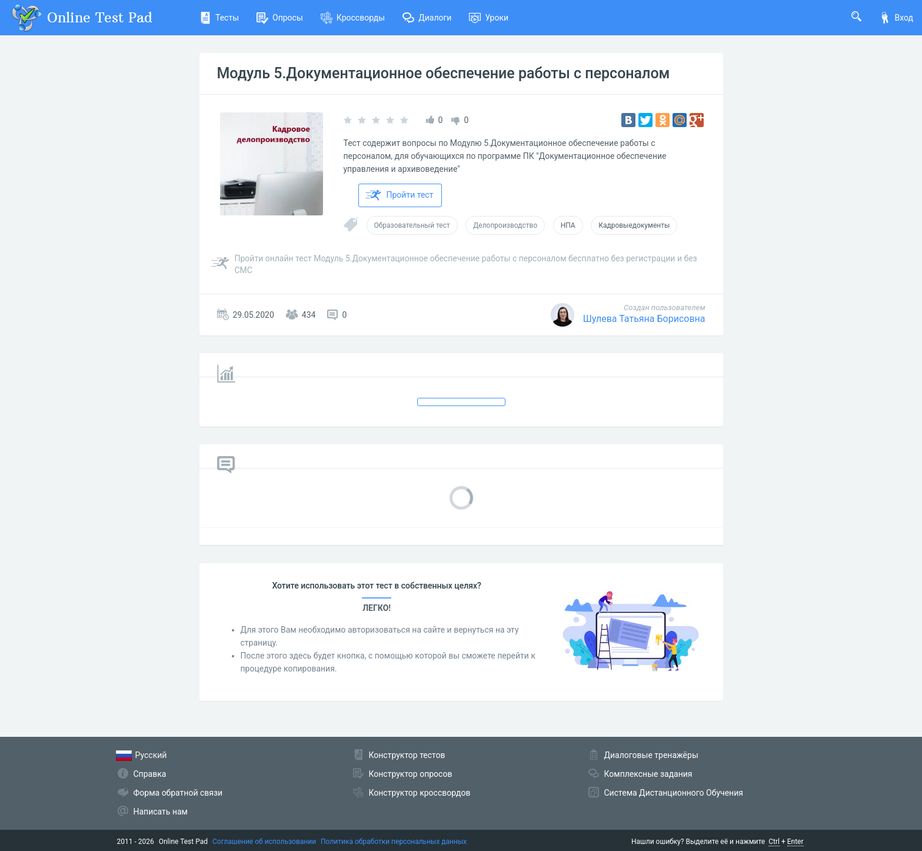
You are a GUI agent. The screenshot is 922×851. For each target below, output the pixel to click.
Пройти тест (399, 195)
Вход (896, 18)
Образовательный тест (412, 225)
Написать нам (161, 811)
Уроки (488, 18)
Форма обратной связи (178, 792)
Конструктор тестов (407, 755)
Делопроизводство (505, 225)
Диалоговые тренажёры (651, 755)
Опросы (280, 18)
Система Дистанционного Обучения (673, 792)
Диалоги (426, 18)
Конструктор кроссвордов (420, 792)
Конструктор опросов (410, 774)
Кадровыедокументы (634, 225)
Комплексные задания (648, 774)
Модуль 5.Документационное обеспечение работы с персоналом (443, 73)
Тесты (219, 18)
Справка (150, 774)
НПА (568, 225)
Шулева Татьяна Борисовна (644, 318)
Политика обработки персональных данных (394, 841)
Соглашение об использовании (264, 841)
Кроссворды (353, 18)
